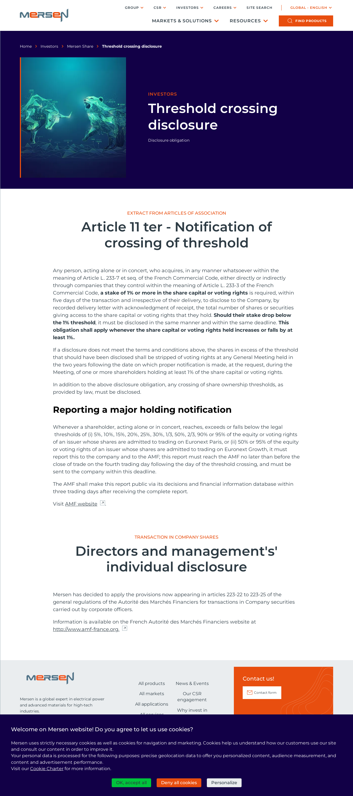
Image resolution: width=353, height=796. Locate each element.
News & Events (192, 683)
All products (151, 683)
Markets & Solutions (182, 20)
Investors (187, 8)
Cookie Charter (46, 768)
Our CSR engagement (192, 696)
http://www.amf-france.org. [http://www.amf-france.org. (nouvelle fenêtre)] (86, 629)
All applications (151, 704)
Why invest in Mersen (192, 713)
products (311, 21)
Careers (222, 8)
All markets (151, 693)
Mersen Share (80, 46)
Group (132, 8)
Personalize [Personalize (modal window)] (224, 782)
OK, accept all (131, 782)
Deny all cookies (179, 782)
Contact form (265, 692)
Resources (245, 20)
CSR (158, 8)
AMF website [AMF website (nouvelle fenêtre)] (81, 504)
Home (26, 46)
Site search (259, 8)
